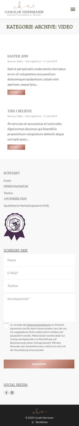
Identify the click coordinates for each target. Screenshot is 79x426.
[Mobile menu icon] (72, 9)
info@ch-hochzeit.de (16, 186)
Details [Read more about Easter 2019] (15, 92)
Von (33, 61)
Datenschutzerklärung (38, 324)
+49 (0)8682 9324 (15, 198)
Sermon (11, 61)
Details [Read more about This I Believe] (15, 147)
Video (20, 61)
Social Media (16, 384)
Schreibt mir (16, 250)
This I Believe (19, 110)
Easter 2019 (17, 56)
